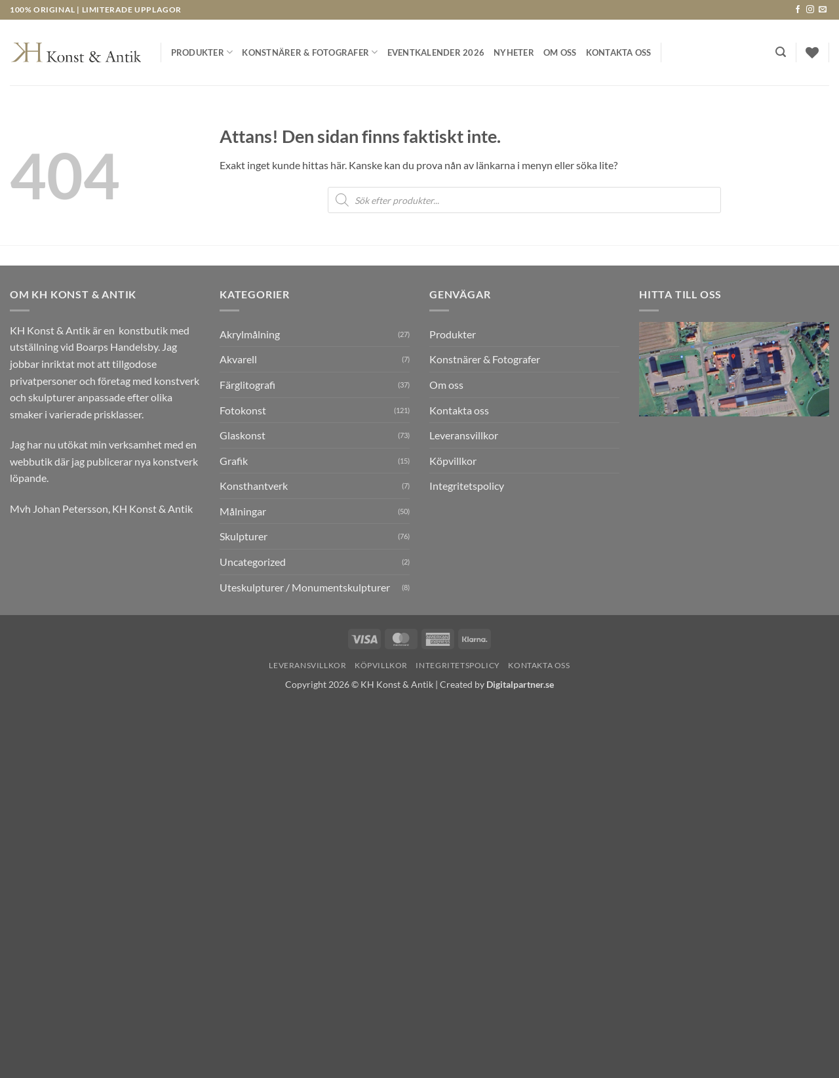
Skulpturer (243, 536)
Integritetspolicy (466, 485)
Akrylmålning (250, 334)
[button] (780, 52)
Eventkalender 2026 (436, 52)
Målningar (243, 511)
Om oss (560, 52)
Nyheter (514, 52)
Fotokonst (243, 410)
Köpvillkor (453, 460)
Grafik (234, 460)
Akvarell (238, 359)
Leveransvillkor (463, 435)
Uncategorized (253, 561)
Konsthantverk (254, 485)
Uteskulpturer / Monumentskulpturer (305, 587)
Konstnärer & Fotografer (310, 52)
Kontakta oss (619, 52)
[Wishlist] (812, 52)
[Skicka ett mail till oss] (823, 9)
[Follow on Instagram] (810, 9)
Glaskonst (242, 435)
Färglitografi (247, 384)
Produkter (202, 52)
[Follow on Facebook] (798, 9)
